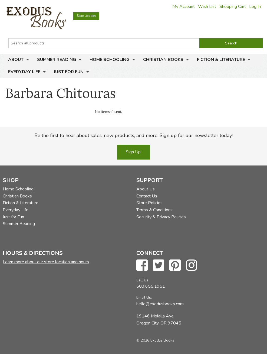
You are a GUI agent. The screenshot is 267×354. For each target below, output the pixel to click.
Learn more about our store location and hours (46, 262)
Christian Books (163, 60)
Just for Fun (69, 72)
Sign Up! (133, 152)
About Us (145, 189)
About (16, 60)
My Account (183, 6)
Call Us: (142, 280)
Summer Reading (56, 60)
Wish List (207, 6)
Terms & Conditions (154, 210)
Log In (255, 6)
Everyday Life (24, 72)
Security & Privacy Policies (161, 217)
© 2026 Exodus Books (155, 340)
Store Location (86, 16)
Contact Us (146, 196)
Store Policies (149, 203)
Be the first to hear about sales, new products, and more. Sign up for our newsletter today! (133, 135)
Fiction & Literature (221, 60)
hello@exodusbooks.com (160, 304)
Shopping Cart (232, 6)
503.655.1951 (150, 286)
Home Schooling (110, 60)
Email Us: (144, 297)
